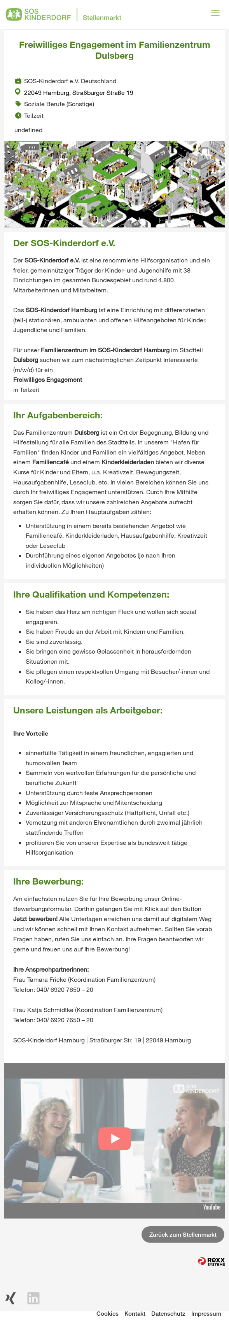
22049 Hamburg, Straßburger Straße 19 (73, 92)
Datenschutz (168, 1313)
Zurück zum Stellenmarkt (183, 1234)
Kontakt (134, 1313)
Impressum (206, 1313)
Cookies (107, 1313)
